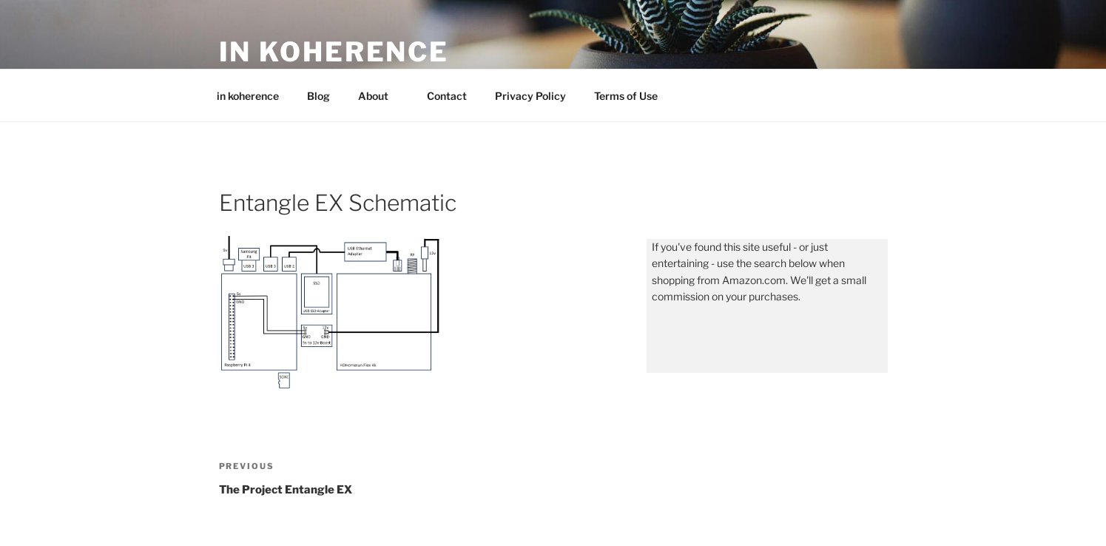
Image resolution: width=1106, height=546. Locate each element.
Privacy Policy (530, 96)
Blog (318, 96)
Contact (447, 96)
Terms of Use (626, 96)
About (380, 96)
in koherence (334, 52)
